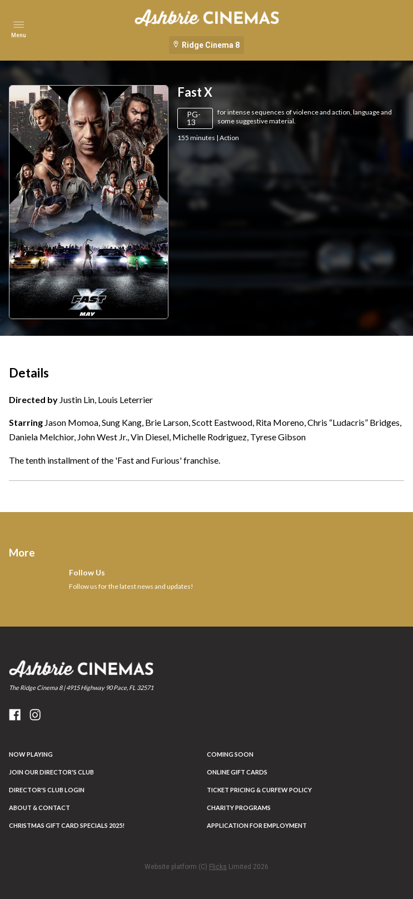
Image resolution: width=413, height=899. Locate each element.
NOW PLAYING (31, 754)
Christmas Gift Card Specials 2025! (67, 825)
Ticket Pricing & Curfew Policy (259, 789)
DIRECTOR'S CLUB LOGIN (46, 789)
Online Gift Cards (237, 772)
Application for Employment (257, 825)
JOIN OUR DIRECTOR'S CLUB (51, 772)
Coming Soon (230, 754)
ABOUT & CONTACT (39, 807)
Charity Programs (239, 807)
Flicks (218, 867)
